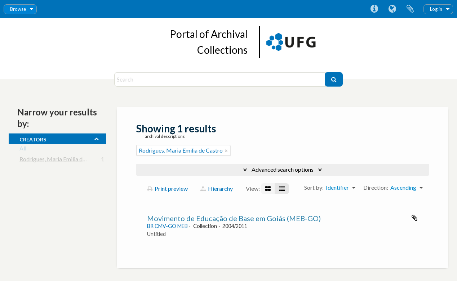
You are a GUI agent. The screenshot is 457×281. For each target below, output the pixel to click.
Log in (436, 9)
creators (32, 138)
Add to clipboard (414, 217)
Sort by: (314, 187)
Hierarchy (216, 188)
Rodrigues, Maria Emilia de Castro (61, 160)
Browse (18, 9)
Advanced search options (282, 169)
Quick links (374, 9)
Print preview (167, 188)
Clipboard (410, 9)
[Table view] (282, 188)
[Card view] (268, 188)
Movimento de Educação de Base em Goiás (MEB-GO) (234, 218)
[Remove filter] (226, 150)
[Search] (220, 79)
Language (392, 9)
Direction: (375, 187)
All (22, 149)
